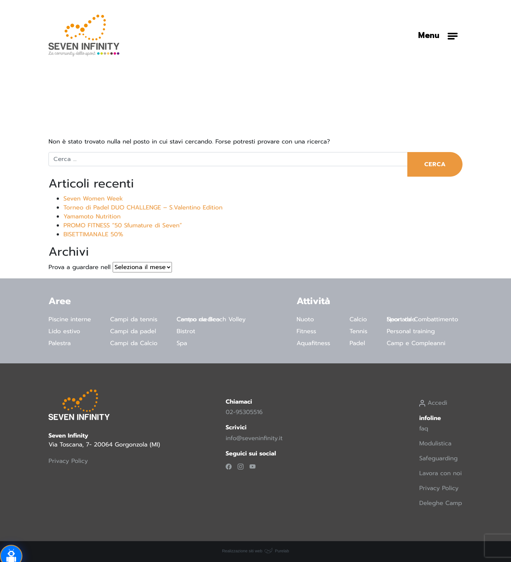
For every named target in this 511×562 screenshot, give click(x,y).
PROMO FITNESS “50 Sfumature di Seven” (122, 225)
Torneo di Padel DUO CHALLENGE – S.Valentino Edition (143, 207)
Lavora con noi (440, 473)
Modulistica (435, 443)
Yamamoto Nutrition (91, 216)
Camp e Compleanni (416, 343)
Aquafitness (313, 343)
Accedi (433, 402)
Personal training (411, 331)
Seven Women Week (93, 198)
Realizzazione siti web (242, 551)
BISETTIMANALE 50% (93, 234)
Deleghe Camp (440, 503)
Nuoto (305, 319)
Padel (357, 343)
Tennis (358, 331)
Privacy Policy (68, 461)
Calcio (358, 319)
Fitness (306, 331)
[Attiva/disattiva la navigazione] (438, 35)
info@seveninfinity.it (254, 438)
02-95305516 (244, 412)
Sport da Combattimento (422, 319)
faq (423, 428)
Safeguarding (438, 458)
